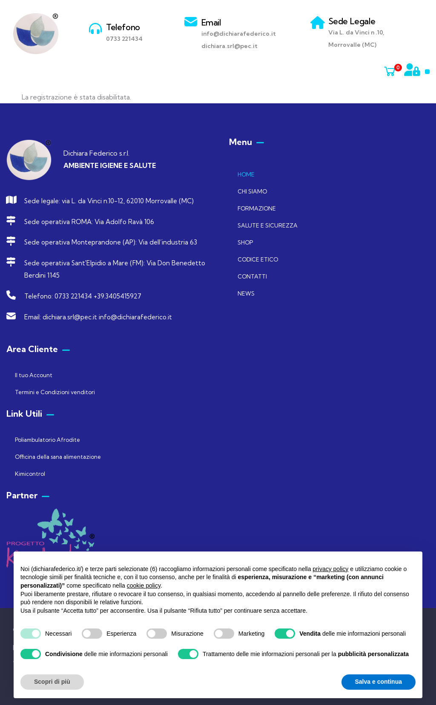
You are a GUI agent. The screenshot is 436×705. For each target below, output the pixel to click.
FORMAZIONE (257, 208)
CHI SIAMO (252, 191)
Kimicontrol (30, 473)
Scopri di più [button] (52, 681)
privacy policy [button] (330, 569)
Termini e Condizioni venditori (55, 392)
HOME (246, 174)
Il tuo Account (33, 375)
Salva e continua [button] (378, 681)
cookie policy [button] (144, 585)
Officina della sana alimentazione (58, 456)
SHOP (245, 242)
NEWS (246, 293)
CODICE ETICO (258, 259)
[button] (427, 71)
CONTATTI (252, 276)
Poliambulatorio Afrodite (47, 439)
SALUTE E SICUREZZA (268, 225)
